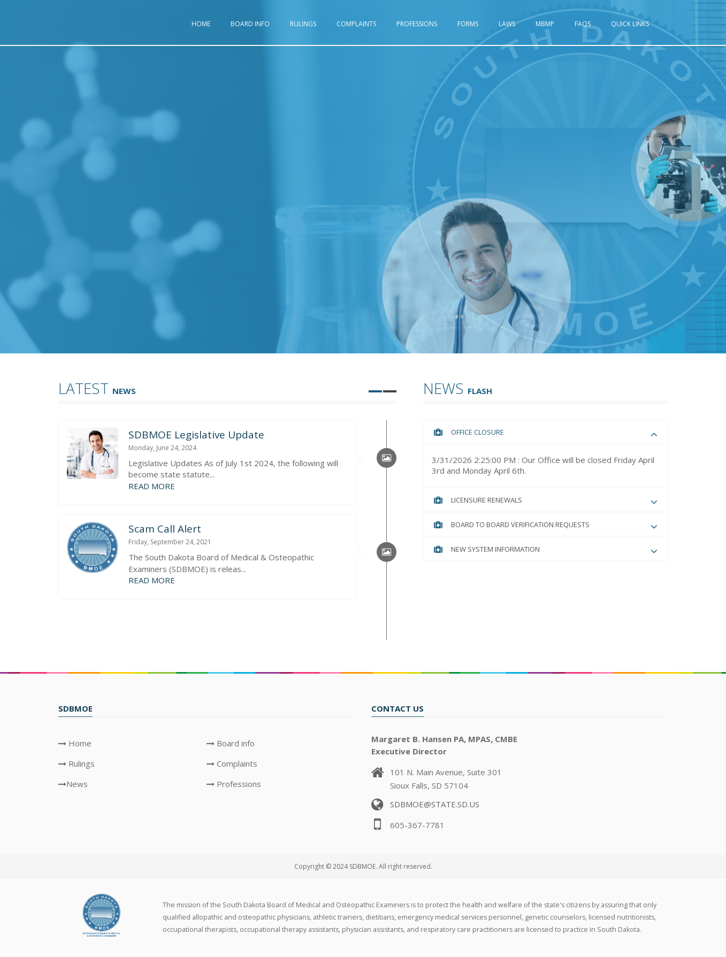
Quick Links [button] (630, 23)
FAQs (583, 23)
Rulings (80, 763)
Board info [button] (250, 23)
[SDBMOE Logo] (102, 914)
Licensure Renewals (486, 500)
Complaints (356, 23)
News (77, 783)
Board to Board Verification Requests (520, 524)
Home (201, 23)
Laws (507, 23)
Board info (235, 743)
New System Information (495, 549)
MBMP (545, 23)
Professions (416, 23)
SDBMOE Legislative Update (196, 435)
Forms (467, 23)
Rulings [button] (303, 23)
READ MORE (151, 486)
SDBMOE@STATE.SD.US (434, 804)
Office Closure (477, 432)
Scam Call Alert (164, 529)
